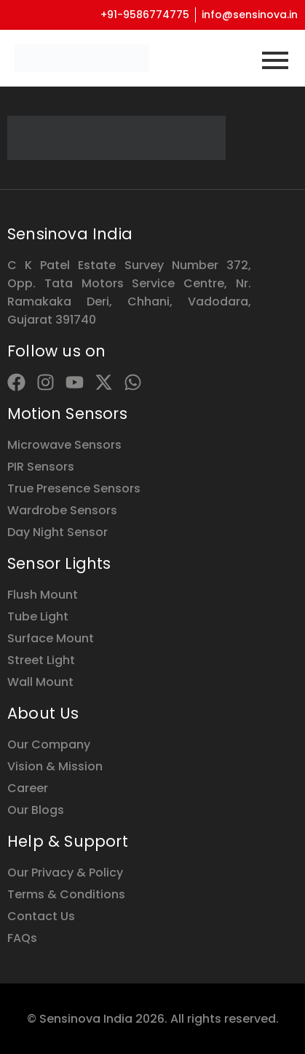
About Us (43, 713)
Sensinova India (69, 233)
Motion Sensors (67, 413)
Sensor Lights (59, 563)
